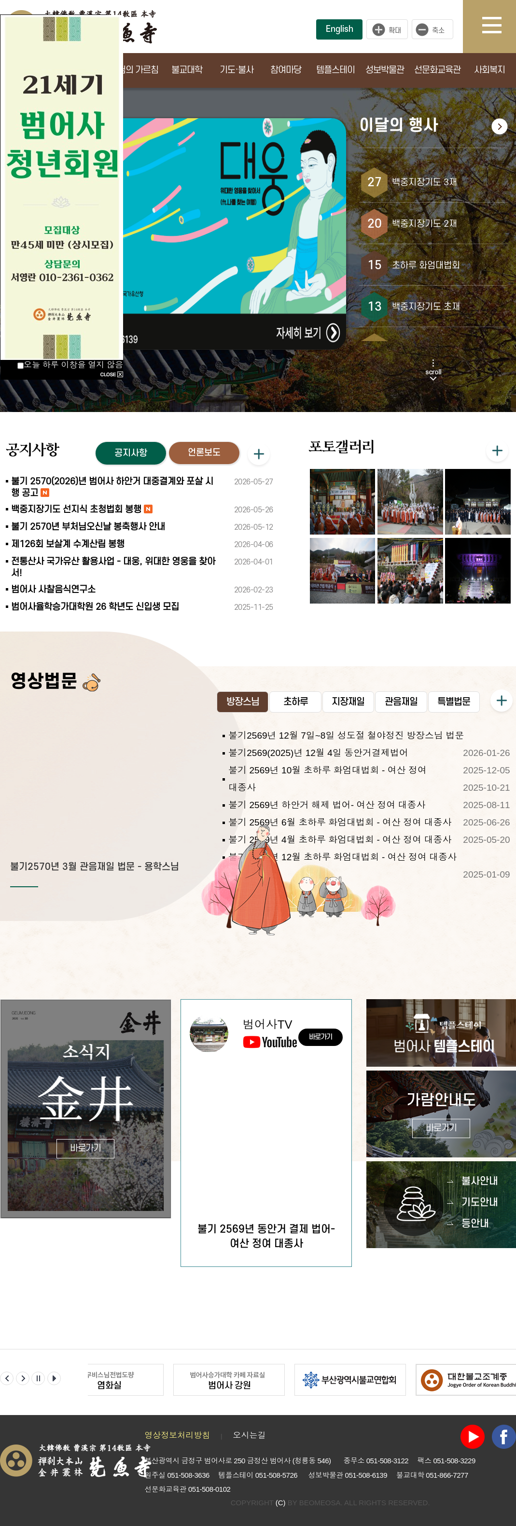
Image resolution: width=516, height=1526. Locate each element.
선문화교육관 (437, 70)
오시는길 (249, 1435)
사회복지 (489, 70)
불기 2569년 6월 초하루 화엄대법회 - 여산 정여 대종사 (339, 822)
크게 (387, 29)
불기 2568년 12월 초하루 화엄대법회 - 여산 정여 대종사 (342, 857)
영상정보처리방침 (177, 1435)
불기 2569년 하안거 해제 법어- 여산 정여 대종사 (327, 805)
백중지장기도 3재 (424, 183)
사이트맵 (499, 26)
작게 (435, 29)
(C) (281, 1503)
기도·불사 (236, 70)
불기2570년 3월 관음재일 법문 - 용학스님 (94, 867)
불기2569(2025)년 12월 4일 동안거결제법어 (318, 753)
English (339, 29)
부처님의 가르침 (130, 70)
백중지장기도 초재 (426, 307)
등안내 (475, 1223)
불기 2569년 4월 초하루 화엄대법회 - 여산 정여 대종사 (339, 840)
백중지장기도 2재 (424, 224)
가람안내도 (441, 1115)
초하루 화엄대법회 (426, 266)
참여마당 (285, 70)
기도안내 (479, 1202)
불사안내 (479, 1181)
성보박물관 (384, 70)
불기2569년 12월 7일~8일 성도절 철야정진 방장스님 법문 (346, 735)
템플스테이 (335, 70)
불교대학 (186, 70)
